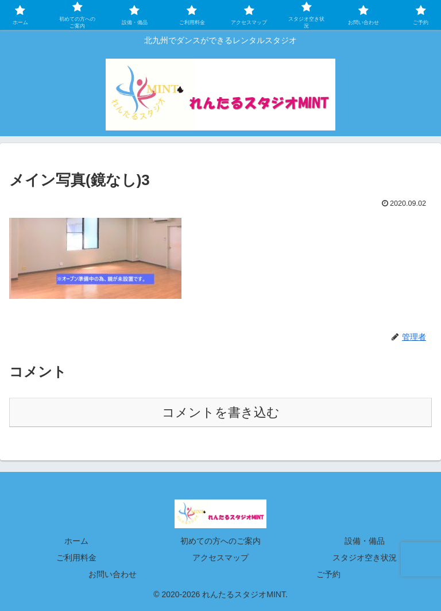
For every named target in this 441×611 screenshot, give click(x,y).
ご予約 (328, 574)
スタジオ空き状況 (364, 557)
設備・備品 (365, 540)
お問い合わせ (112, 574)
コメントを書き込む (221, 412)
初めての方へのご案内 (220, 540)
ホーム (76, 540)
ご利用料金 (76, 557)
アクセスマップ (220, 557)
